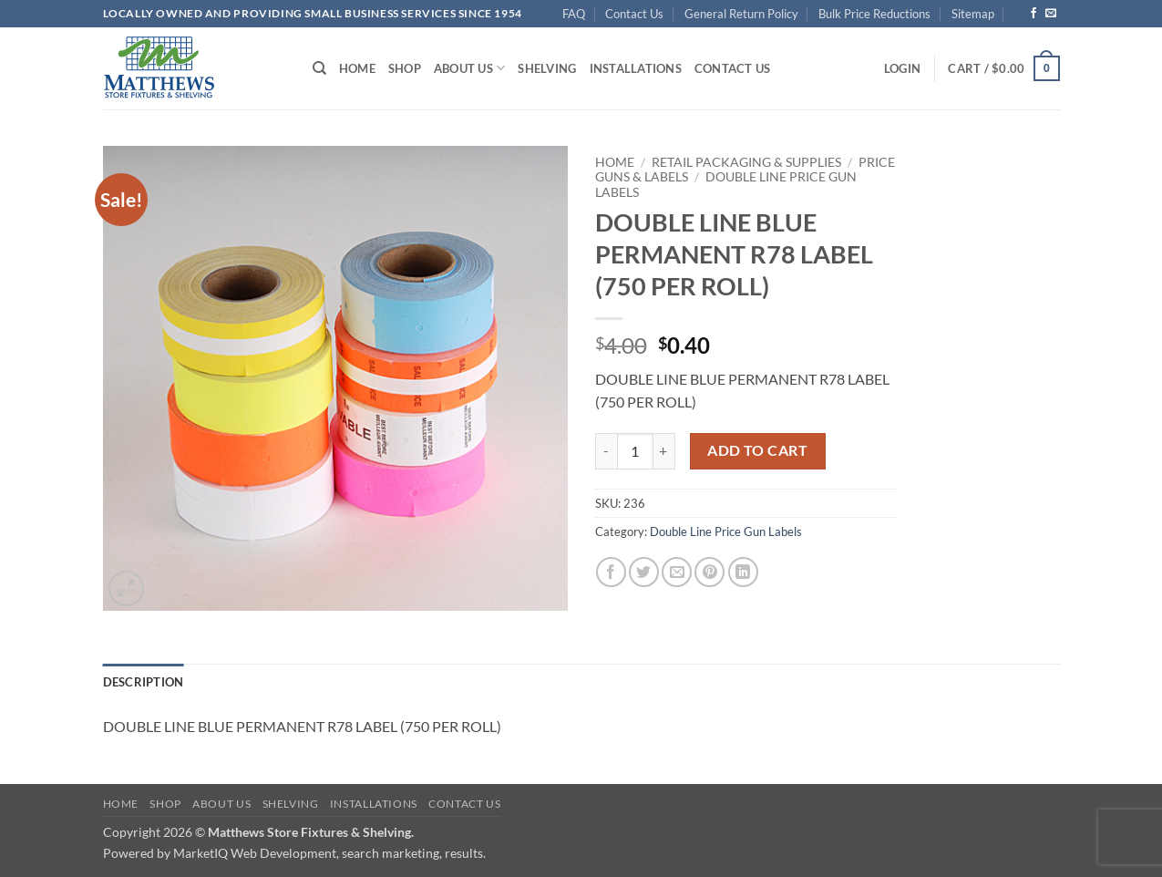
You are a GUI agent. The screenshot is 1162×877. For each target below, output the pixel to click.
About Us (470, 68)
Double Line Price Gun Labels (726, 531)
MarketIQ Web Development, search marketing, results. (329, 853)
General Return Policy (741, 13)
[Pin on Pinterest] (709, 572)
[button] (902, 68)
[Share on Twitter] (644, 572)
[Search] (319, 68)
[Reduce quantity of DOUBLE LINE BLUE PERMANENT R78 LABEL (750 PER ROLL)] (606, 451)
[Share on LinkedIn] (743, 572)
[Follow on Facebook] (1033, 13)
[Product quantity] (635, 451)
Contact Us (634, 13)
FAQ (573, 13)
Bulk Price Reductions (874, 13)
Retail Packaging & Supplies (746, 162)
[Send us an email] (1050, 13)
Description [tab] (143, 682)
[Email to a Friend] (677, 572)
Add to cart (757, 450)
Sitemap (972, 13)
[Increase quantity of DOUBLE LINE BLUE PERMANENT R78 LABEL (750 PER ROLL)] (664, 451)
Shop (404, 68)
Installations (636, 68)
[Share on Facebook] (611, 572)
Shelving (547, 68)
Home (357, 68)
